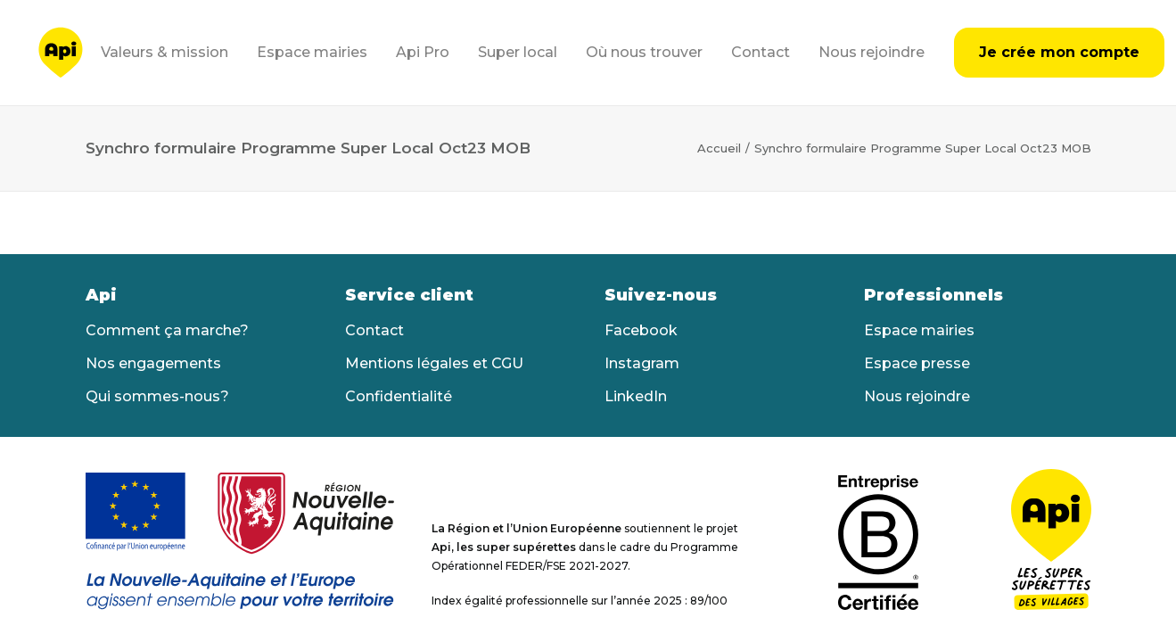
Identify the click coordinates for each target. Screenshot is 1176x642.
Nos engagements (153, 363)
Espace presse (917, 363)
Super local (517, 52)
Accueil (719, 148)
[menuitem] (171, 52)
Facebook (641, 330)
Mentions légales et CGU (434, 363)
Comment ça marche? (167, 330)
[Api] (60, 52)
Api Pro (422, 52)
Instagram (641, 363)
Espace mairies (312, 52)
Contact (760, 52)
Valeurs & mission (164, 52)
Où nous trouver (644, 52)
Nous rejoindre (871, 52)
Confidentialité (398, 396)
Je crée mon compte (1059, 52)
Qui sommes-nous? (157, 396)
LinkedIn (635, 396)
